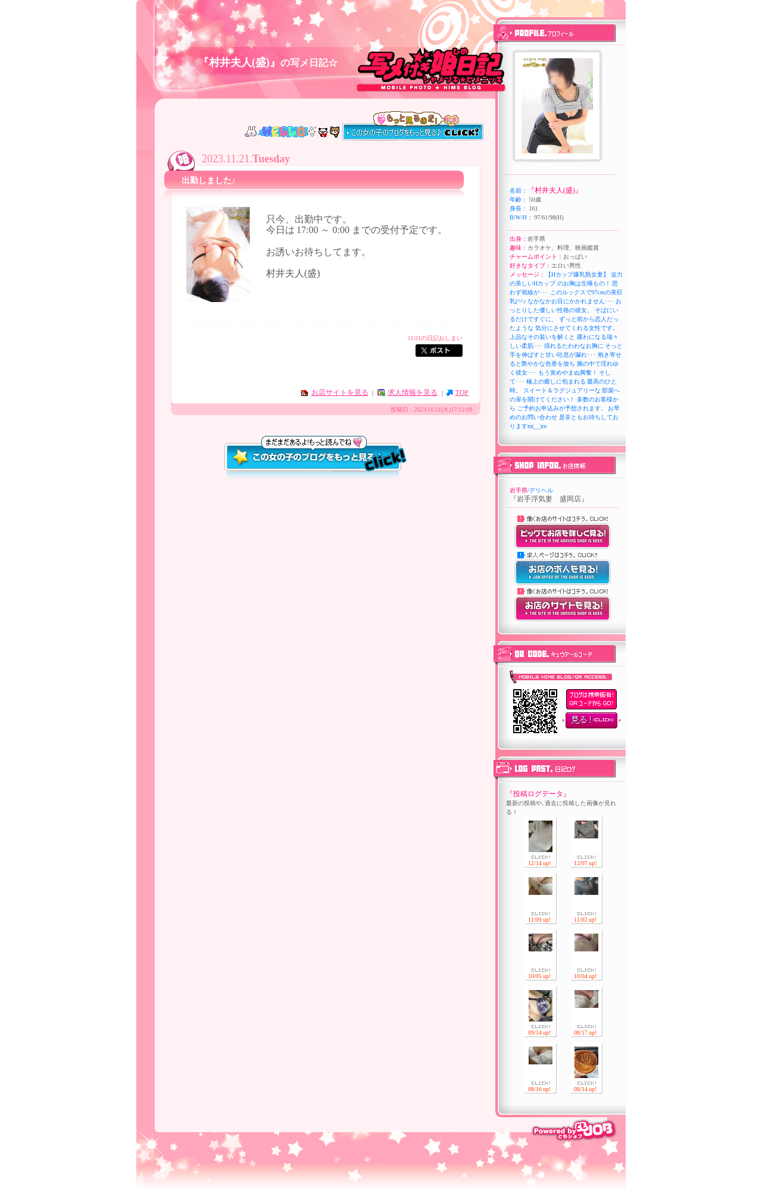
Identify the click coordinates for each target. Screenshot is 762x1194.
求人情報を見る (413, 392)
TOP (462, 392)
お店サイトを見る (339, 392)
